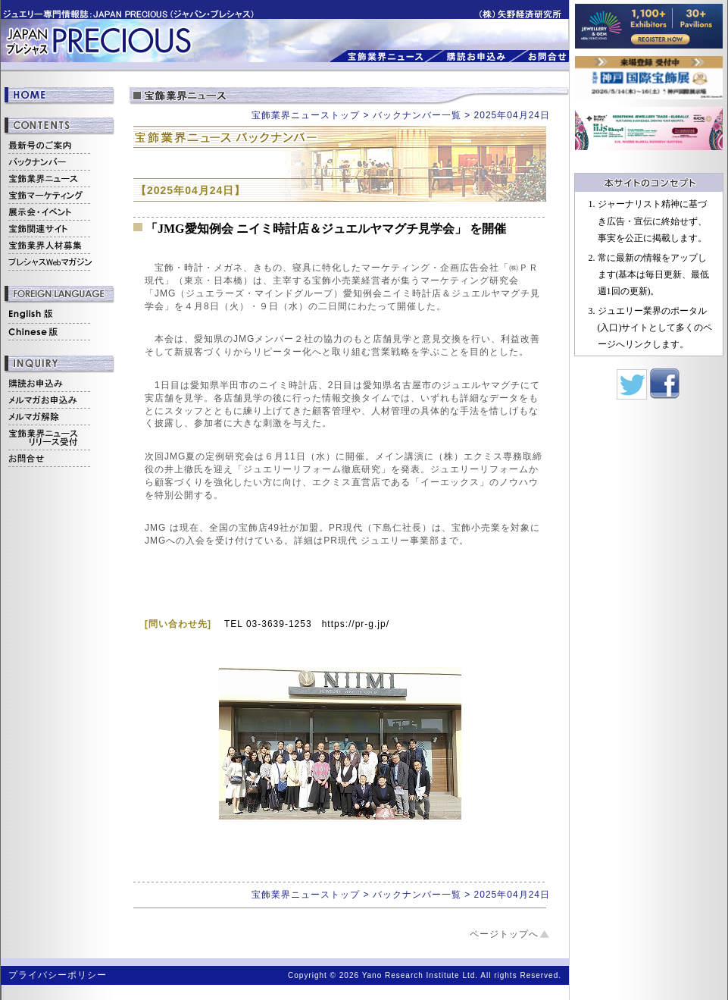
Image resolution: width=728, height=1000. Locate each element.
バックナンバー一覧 (417, 115)
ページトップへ (504, 934)
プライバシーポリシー (57, 975)
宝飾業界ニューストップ (306, 115)
